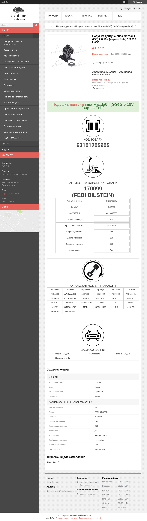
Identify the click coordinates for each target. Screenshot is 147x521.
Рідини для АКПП (12, 137)
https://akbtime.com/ (11, 193)
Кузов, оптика (10, 50)
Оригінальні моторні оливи (17, 108)
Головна (53, 16)
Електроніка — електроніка (17, 61)
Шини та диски (11, 73)
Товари (5, 35)
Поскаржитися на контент (66, 518)
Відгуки (5, 149)
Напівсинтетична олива (15, 120)
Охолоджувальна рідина (15, 132)
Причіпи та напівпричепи (16, 96)
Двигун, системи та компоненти (13, 42)
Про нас (5, 143)
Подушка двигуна (64, 26)
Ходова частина (11, 55)
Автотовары (10, 79)
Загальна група (11, 102)
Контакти (103, 16)
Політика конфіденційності (89, 518)
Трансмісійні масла (12, 126)
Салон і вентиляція (13, 91)
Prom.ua (87, 515)
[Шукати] (36, 25)
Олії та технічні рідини (14, 67)
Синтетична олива (13, 114)
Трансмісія (9, 85)
